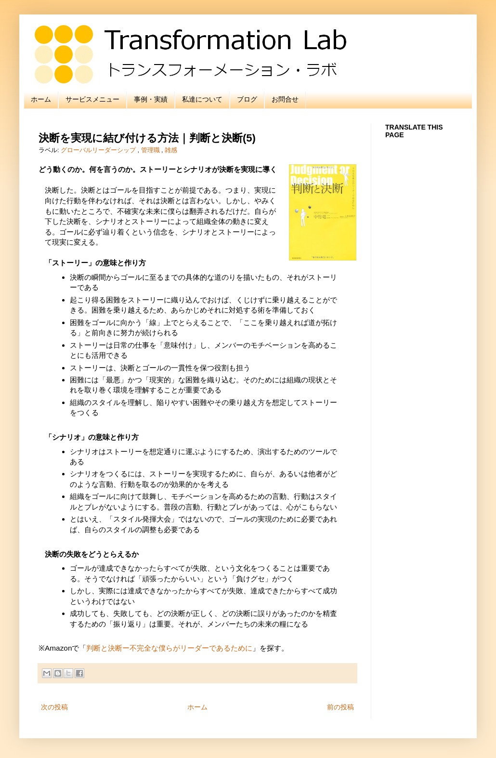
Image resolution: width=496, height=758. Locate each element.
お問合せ (285, 99)
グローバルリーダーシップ (99, 150)
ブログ (247, 99)
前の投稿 (340, 707)
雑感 (171, 150)
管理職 (151, 150)
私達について (202, 99)
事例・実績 (151, 99)
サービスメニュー (92, 99)
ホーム (41, 99)
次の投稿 (54, 707)
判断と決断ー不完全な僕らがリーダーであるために (169, 648)
